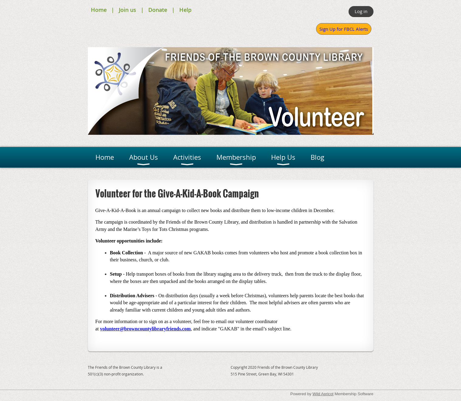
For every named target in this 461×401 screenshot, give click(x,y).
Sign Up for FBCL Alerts (343, 29)
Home (99, 9)
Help (185, 9)
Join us (127, 9)
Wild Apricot (322, 394)
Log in (361, 11)
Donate (157, 9)
